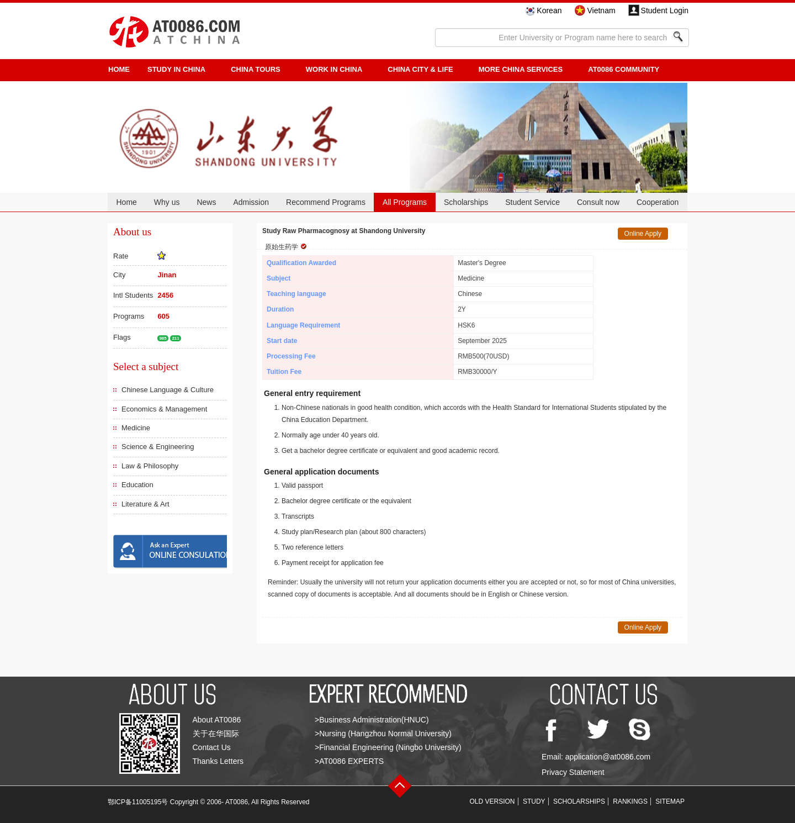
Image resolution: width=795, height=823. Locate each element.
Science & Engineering (157, 446)
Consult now (598, 202)
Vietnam (601, 10)
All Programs (405, 202)
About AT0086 (217, 719)
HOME (119, 69)
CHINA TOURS (255, 69)
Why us (167, 202)
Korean (549, 10)
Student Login (664, 10)
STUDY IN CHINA (176, 69)
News (206, 202)
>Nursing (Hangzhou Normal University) (383, 733)
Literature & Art (145, 504)
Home (126, 202)
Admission (251, 202)
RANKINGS (630, 801)
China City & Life (420, 69)
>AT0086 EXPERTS (349, 761)
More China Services (521, 69)
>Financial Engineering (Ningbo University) (388, 747)
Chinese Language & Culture (167, 390)
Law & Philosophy (149, 466)
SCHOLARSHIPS (579, 801)
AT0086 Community (623, 69)
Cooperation (658, 202)
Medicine (135, 428)
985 (162, 338)
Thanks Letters (218, 761)
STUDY (534, 801)
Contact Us (212, 747)
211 (175, 338)
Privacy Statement (573, 772)
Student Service (532, 202)
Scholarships (466, 202)
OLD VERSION (492, 801)
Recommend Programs (325, 202)
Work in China (334, 69)
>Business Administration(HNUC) (372, 719)
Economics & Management (164, 409)
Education (137, 485)
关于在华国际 (216, 733)
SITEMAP (670, 801)
